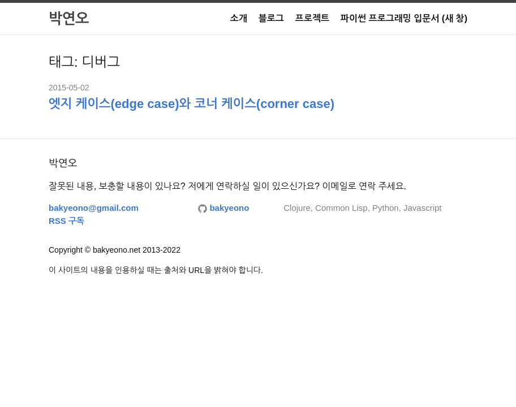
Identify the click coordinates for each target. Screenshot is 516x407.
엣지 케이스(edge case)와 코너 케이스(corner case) (191, 104)
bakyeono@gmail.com (94, 208)
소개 (238, 18)
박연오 (68, 18)
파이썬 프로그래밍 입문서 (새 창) (404, 18)
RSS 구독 (66, 221)
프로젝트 (312, 18)
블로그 (271, 18)
